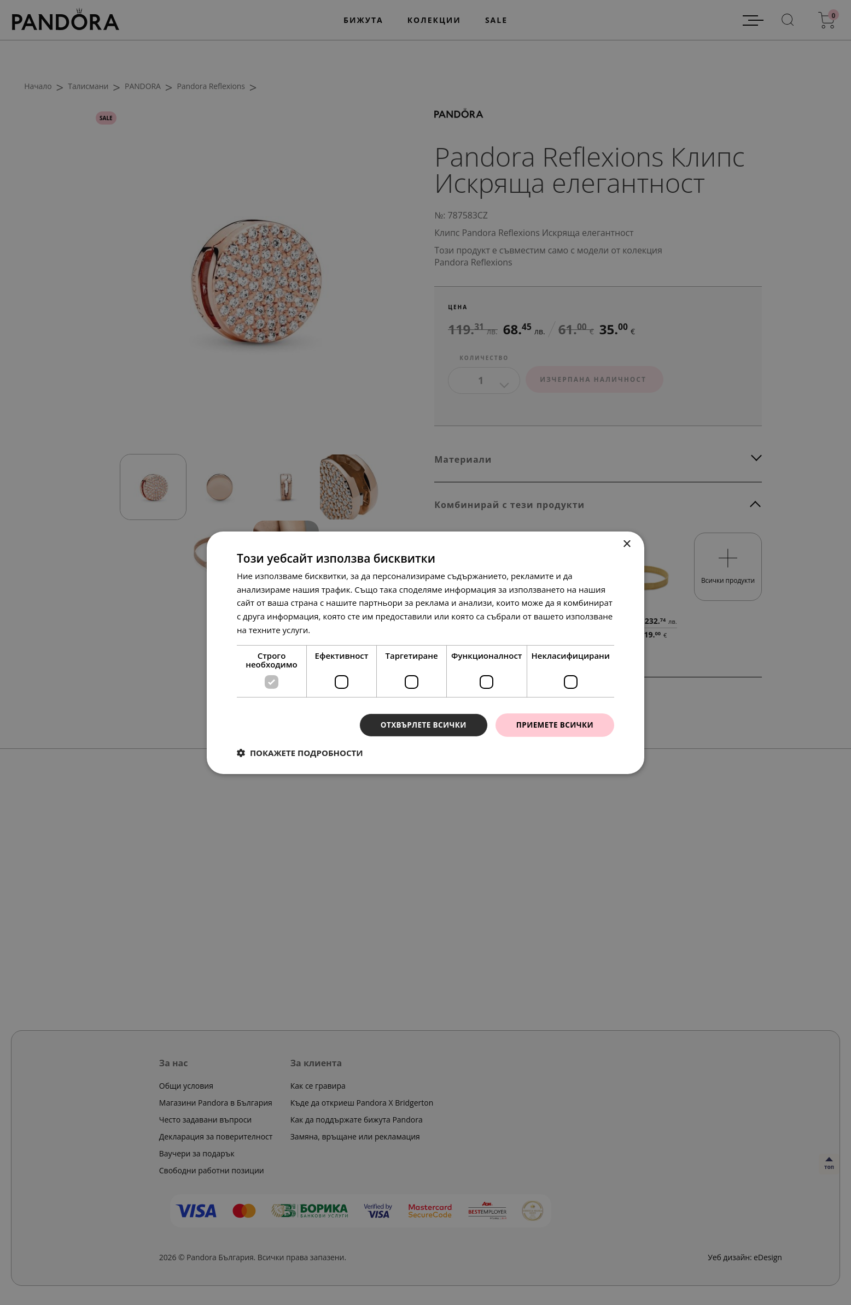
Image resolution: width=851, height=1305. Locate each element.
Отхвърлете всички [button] (419, 724)
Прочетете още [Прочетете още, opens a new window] (343, 629)
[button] (300, 753)
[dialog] (425, 652)
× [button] (626, 544)
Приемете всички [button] (553, 724)
